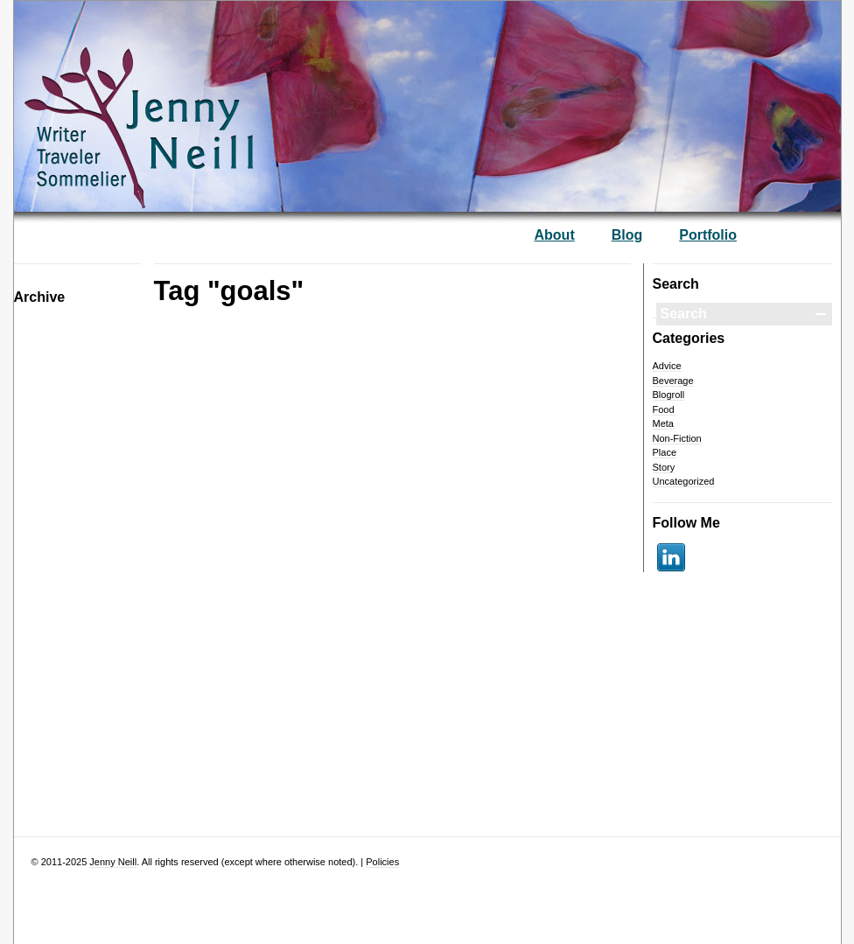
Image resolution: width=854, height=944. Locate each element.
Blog (627, 235)
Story (664, 467)
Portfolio (708, 235)
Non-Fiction (677, 438)
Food (664, 409)
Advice (667, 365)
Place (665, 452)
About (555, 235)
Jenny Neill (112, 862)
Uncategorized (684, 481)
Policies (382, 862)
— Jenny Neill (193, 97)
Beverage (673, 380)
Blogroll (669, 394)
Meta (663, 423)
